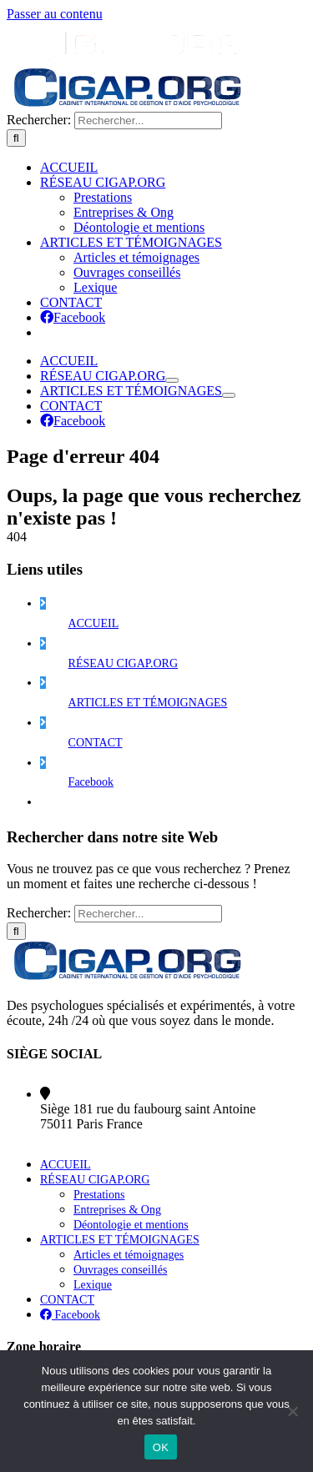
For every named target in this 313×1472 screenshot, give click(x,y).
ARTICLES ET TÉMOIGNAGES (148, 1109)
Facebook (91, 1189)
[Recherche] (16, 545)
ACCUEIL (93, 1030)
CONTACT (95, 1149)
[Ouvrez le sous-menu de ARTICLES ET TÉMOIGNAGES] (228, 802)
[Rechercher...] (148, 527)
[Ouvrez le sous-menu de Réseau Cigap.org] (172, 787)
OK (161, 1447)
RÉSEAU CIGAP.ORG (123, 1070)
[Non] (292, 1411)
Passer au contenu (55, 14)
